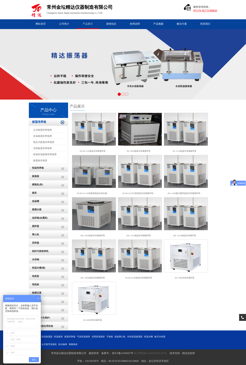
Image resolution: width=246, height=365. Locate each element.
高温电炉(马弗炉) (41, 317)
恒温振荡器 (46, 336)
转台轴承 (62, 344)
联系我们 (205, 23)
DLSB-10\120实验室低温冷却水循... (92, 193)
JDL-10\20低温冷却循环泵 (184, 235)
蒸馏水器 (36, 209)
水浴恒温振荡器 (134, 336)
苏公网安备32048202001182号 (150, 353)
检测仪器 (36, 292)
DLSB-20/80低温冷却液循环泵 (138, 278)
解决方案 (182, 23)
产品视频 (158, 23)
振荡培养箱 (39, 121)
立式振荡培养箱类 (42, 130)
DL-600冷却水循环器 (92, 320)
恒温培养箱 (38, 168)
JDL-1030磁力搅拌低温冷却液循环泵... (184, 193)
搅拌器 (35, 226)
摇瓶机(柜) (37, 184)
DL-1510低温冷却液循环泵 (185, 151)
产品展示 (88, 23)
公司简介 (64, 23)
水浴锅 (35, 259)
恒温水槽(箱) (38, 268)
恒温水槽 (148, 336)
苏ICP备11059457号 (122, 353)
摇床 (34, 193)
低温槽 (35, 201)
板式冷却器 (159, 336)
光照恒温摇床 (98, 336)
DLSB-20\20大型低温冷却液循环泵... (138, 193)
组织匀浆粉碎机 (40, 251)
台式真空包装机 (49, 344)
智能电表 (73, 344)
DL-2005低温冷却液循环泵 (139, 151)
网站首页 (41, 23)
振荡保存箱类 (40, 160)
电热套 (35, 276)
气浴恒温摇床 (83, 336)
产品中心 (48, 112)
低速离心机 (120, 336)
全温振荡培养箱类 (42, 136)
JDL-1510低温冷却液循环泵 (138, 235)
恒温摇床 (58, 336)
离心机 (35, 234)
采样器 (35, 243)
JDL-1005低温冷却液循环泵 (92, 278)
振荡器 (35, 176)
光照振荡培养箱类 (42, 148)
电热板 (35, 284)
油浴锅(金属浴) (40, 218)
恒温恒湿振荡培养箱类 (45, 154)
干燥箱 (35, 309)
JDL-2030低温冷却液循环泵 (92, 235)
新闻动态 (111, 23)
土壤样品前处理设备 (42, 326)
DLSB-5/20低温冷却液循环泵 (93, 151)
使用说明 (135, 23)
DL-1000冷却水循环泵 (185, 278)
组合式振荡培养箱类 (43, 142)
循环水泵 (36, 301)
